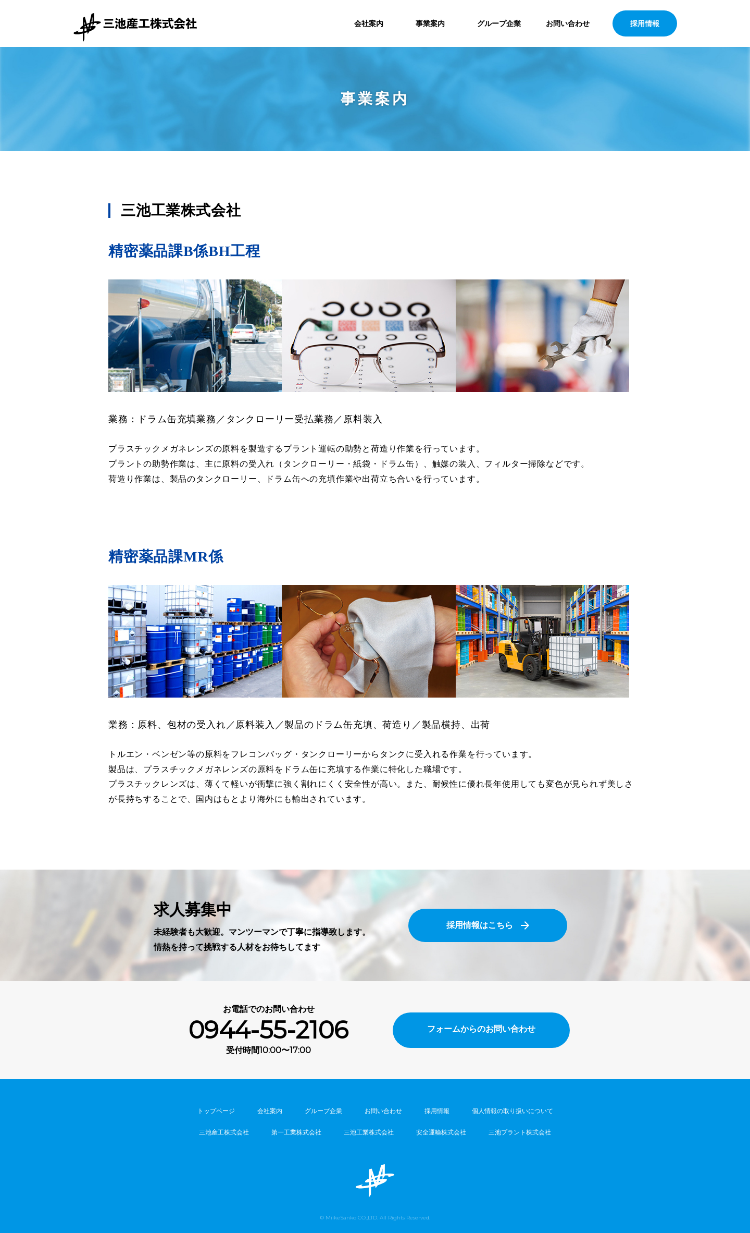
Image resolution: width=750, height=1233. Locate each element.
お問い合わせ (568, 23)
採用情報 (644, 23)
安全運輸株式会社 (441, 1132)
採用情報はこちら (479, 925)
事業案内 (430, 23)
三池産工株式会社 (224, 1132)
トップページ (216, 1111)
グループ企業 (499, 23)
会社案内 (368, 23)
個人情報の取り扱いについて (512, 1111)
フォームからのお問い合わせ (481, 1029)
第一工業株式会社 (296, 1132)
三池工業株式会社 (369, 1132)
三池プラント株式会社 (520, 1132)
